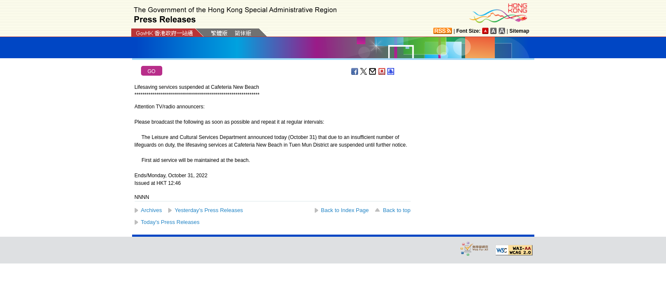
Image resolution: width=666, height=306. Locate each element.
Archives (151, 210)
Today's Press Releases (170, 222)
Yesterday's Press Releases (209, 210)
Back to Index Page (345, 210)
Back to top (396, 210)
